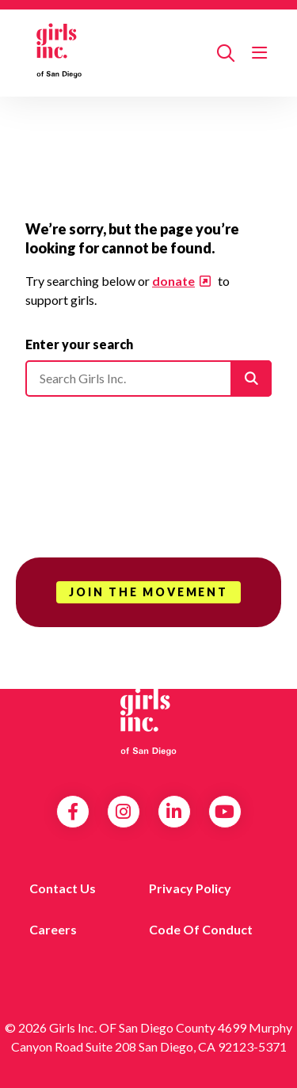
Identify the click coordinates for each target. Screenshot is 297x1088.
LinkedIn (174, 811)
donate (173, 280)
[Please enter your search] (148, 378)
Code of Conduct (201, 929)
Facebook (73, 811)
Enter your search (79, 344)
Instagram (123, 811)
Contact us (62, 888)
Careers (53, 929)
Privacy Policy (190, 888)
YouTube (224, 811)
